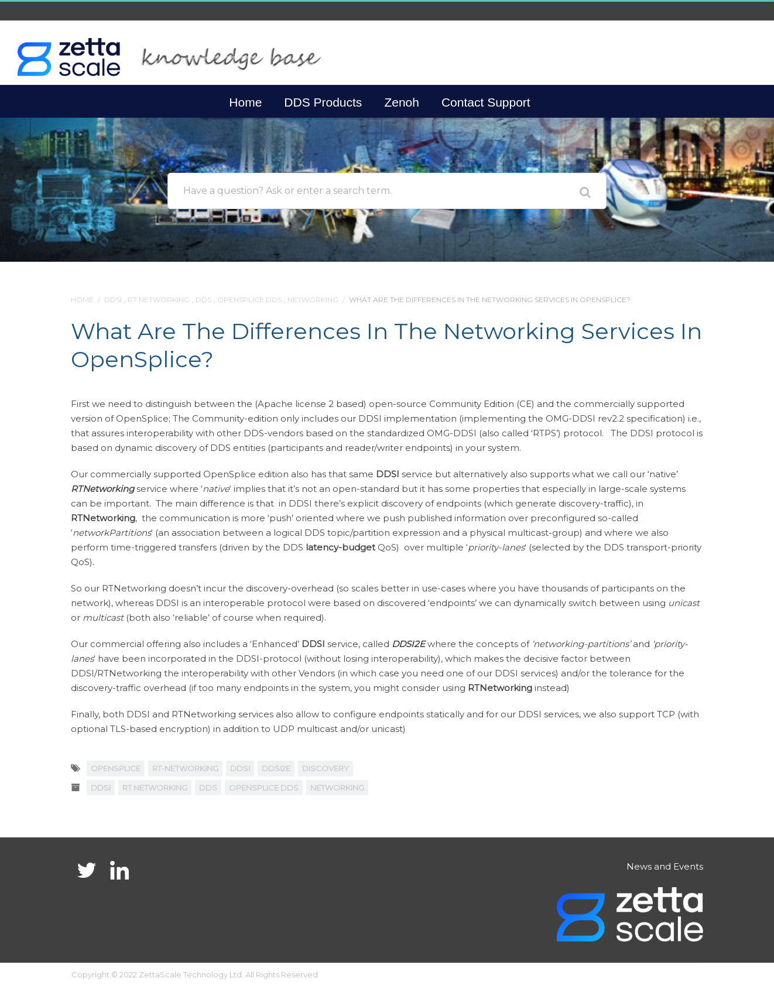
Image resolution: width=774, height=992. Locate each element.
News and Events (664, 866)
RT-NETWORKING (185, 768)
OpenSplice (116, 768)
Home (245, 102)
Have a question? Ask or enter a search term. (287, 190)
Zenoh (401, 102)
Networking (312, 299)
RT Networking (159, 299)
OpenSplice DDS (249, 299)
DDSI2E (276, 768)
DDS (203, 299)
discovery (325, 768)
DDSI (113, 299)
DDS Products (323, 102)
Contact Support (485, 102)
